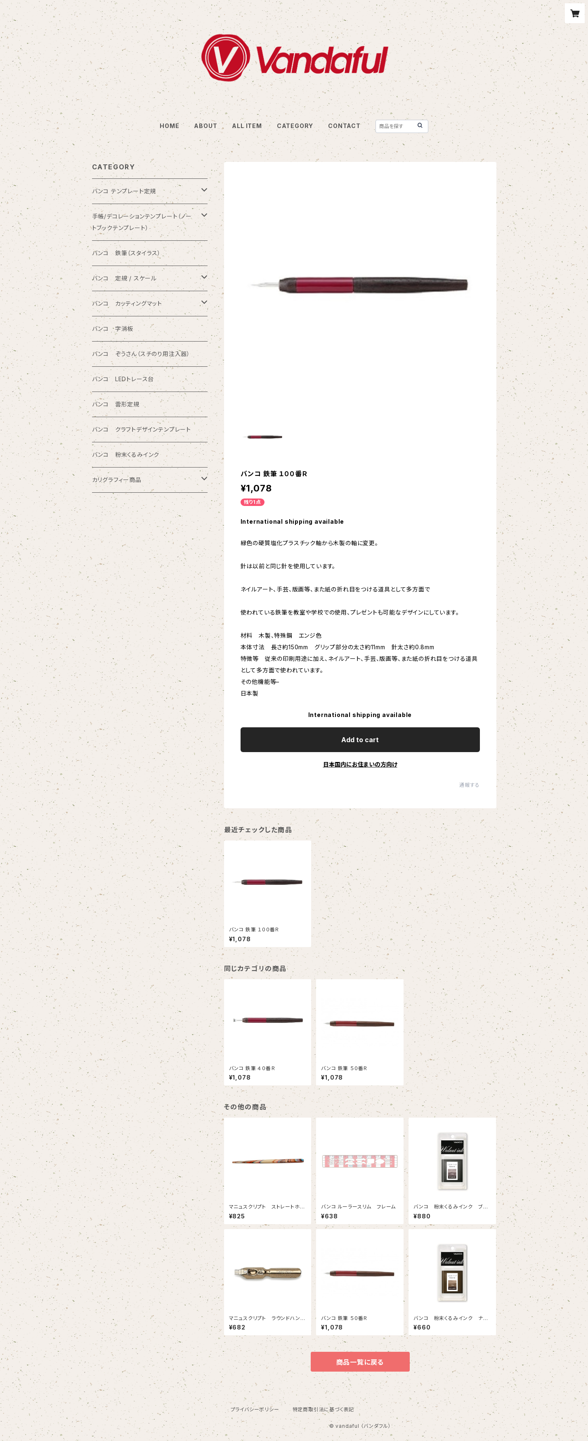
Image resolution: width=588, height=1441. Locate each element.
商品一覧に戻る (360, 1362)
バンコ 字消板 (113, 328)
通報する (469, 785)
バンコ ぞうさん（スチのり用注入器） (141, 353)
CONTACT (344, 125)
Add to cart (360, 740)
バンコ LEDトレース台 (123, 378)
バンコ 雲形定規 (115, 404)
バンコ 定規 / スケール (124, 278)
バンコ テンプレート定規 (124, 191)
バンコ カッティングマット (127, 303)
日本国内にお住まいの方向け (360, 764)
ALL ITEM (247, 125)
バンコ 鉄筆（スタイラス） (126, 252)
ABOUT (205, 125)
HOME (169, 125)
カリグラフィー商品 (117, 479)
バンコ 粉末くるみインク (126, 454)
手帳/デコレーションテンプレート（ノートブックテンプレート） (142, 222)
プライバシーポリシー (255, 1409)
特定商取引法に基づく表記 (323, 1409)
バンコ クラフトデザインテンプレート (141, 429)
